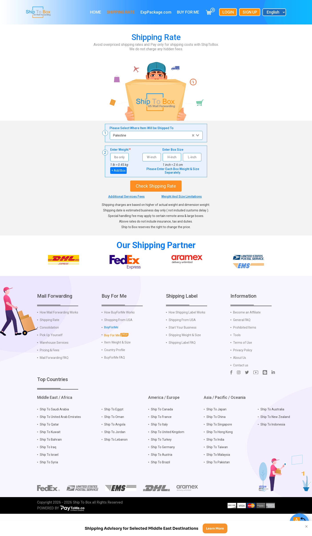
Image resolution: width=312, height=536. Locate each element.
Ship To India (215, 457)
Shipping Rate (121, 12)
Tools (237, 353)
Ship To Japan (216, 427)
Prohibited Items (244, 345)
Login (228, 12)
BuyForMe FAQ (114, 375)
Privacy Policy (242, 368)
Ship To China (216, 435)
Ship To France (161, 435)
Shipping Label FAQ (182, 360)
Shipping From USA (182, 338)
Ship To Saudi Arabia (54, 427)
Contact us (240, 383)
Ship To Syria (49, 480)
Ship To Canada (162, 427)
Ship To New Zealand (275, 435)
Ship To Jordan (114, 450)
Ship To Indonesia (272, 442)
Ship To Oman (114, 435)
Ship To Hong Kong (219, 450)
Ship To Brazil (160, 480)
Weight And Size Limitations (181, 196)
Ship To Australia (272, 427)
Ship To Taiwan (217, 465)
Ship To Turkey (161, 457)
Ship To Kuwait (50, 450)
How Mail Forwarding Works (59, 330)
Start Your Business (182, 345)
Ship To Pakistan (218, 480)
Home (95, 12)
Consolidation (49, 345)
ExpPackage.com (155, 12)
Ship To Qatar (49, 442)
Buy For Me (188, 12)
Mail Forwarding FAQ (54, 375)
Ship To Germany (163, 465)
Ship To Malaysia (218, 472)
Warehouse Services (54, 360)
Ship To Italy (159, 442)
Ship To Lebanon (116, 457)
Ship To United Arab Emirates (60, 435)
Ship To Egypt (113, 427)
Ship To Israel (49, 472)
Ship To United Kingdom (167, 450)
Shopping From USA (118, 338)
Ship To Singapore (219, 442)
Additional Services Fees (126, 196)
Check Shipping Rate (156, 186)
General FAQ (241, 338)
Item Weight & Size (117, 360)
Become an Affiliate (247, 330)
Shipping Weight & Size (185, 353)
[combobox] (156, 135)
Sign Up (249, 12)
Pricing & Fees (49, 368)
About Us (239, 375)
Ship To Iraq (48, 465)
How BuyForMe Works (119, 330)
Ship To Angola (114, 442)
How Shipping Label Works (187, 330)
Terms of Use (242, 360)
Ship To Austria (161, 472)
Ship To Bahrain (51, 457)
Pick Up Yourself (51, 353)
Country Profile (114, 368)
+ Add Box (118, 170)
